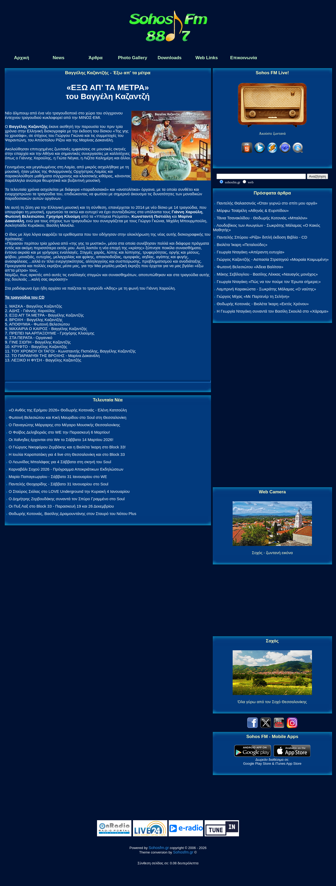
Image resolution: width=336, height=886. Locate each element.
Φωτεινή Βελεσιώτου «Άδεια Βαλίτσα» (250, 267)
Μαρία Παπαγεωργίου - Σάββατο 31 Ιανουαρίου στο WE (58, 476)
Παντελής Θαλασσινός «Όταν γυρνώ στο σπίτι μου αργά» (267, 203)
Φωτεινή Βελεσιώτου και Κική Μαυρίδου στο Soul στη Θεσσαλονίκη (67, 417)
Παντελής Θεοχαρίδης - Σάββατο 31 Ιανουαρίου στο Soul (58, 484)
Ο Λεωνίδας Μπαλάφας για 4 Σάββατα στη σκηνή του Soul (60, 462)
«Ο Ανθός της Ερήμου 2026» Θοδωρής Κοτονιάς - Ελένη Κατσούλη (68, 410)
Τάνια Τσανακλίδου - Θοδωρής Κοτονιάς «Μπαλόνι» (262, 218)
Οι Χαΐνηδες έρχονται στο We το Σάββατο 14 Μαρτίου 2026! (61, 439)
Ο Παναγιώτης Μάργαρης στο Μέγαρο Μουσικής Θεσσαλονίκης (64, 425)
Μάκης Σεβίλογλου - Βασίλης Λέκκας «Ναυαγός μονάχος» (267, 274)
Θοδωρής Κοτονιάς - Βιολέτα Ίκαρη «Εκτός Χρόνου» (263, 303)
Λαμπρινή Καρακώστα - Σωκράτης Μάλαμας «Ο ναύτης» (266, 289)
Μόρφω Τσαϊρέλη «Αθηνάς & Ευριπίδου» (253, 210)
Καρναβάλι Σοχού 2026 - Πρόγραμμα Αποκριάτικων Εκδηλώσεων (66, 469)
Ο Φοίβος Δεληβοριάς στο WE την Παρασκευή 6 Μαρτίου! (59, 432)
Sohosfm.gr (159, 847)
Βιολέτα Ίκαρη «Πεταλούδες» (242, 244)
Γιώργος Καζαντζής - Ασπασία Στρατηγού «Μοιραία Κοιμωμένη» (273, 259)
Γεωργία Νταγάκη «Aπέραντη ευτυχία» (250, 252)
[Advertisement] (272, 405)
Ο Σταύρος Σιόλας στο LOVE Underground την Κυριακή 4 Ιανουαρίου (69, 491)
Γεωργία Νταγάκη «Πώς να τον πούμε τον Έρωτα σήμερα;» (269, 281)
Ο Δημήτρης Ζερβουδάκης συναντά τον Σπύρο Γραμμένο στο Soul (67, 499)
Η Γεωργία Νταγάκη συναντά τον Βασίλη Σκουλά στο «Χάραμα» (273, 311)
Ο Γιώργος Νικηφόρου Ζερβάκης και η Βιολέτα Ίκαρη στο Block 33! (67, 447)
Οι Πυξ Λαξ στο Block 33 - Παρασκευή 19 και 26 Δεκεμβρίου (61, 506)
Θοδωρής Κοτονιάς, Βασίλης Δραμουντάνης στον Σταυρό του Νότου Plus (72, 513)
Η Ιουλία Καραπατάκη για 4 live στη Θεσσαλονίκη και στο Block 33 (67, 454)
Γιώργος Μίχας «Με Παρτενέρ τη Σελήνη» (253, 296)
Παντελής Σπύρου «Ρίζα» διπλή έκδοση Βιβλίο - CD (262, 237)
